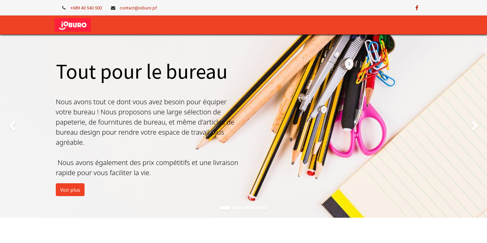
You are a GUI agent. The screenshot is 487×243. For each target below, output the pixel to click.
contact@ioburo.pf (138, 7)
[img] (19, 125)
